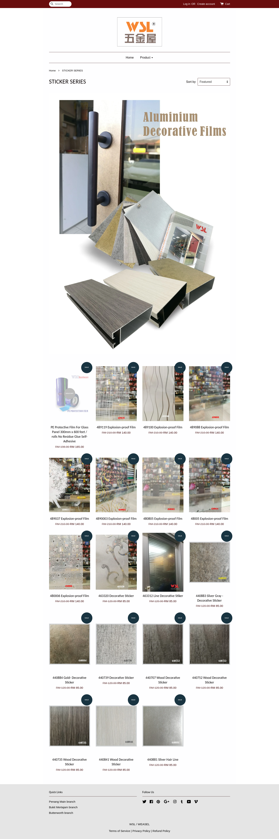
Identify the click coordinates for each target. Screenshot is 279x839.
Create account (206, 3)
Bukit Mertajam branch (63, 807)
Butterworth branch (61, 812)
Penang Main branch (62, 801)
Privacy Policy (141, 830)
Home (130, 57)
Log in (186, 3)
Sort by (191, 81)
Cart (227, 3)
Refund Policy (161, 830)
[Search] (60, 4)
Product (146, 57)
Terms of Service (119, 830)
